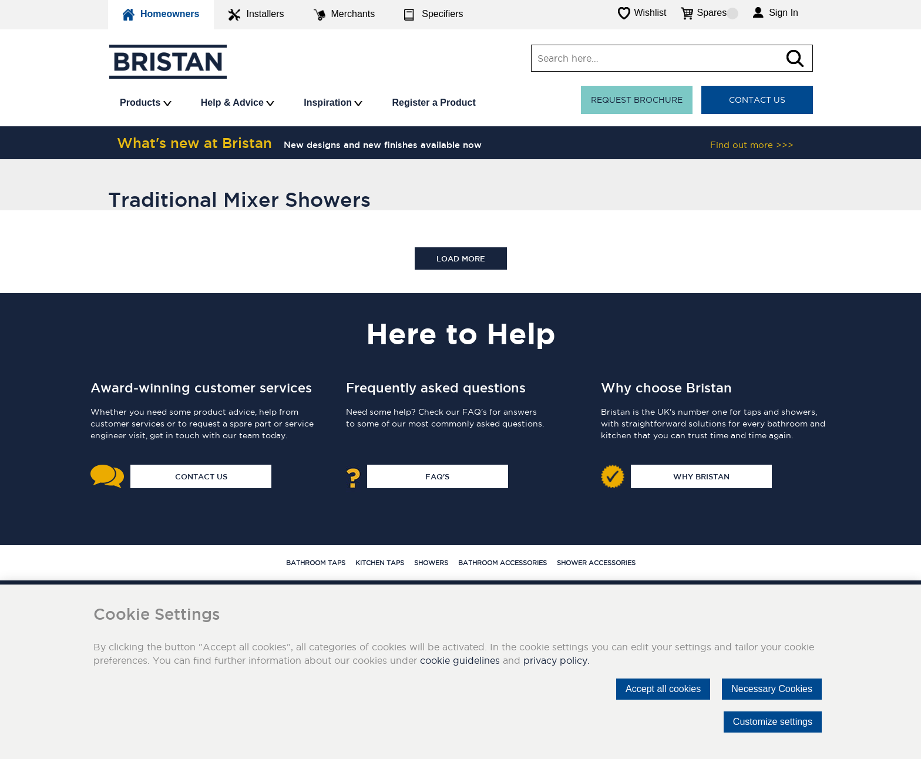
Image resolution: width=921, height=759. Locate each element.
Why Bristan (701, 476)
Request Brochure (637, 100)
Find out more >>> (752, 145)
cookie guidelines (460, 660)
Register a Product (433, 103)
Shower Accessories (596, 562)
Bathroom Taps (315, 562)
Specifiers (433, 15)
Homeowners (161, 15)
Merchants (344, 15)
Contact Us (757, 100)
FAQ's (437, 476)
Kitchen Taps (379, 562)
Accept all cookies (663, 689)
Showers (431, 562)
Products (146, 103)
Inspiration (333, 103)
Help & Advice (237, 103)
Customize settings (772, 722)
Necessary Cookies (771, 689)
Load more (460, 258)
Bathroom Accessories (502, 562)
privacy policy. (556, 660)
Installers (256, 15)
